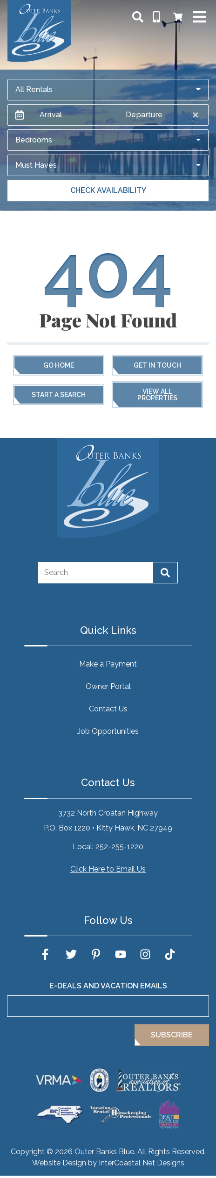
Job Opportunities (108, 731)
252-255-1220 (119, 846)
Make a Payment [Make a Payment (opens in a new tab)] (108, 664)
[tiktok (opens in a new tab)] (170, 954)
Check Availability (108, 190)
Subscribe (172, 1034)
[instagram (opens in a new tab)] (145, 954)
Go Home (58, 365)
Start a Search (59, 394)
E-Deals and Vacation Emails (108, 985)
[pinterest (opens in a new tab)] (96, 954)
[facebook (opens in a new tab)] (46, 954)
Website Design (59, 1162)
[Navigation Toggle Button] (199, 16)
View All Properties (157, 395)
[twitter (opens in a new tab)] (71, 954)
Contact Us (108, 708)
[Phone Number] (156, 16)
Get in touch (157, 365)
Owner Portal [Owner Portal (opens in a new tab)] (108, 686)
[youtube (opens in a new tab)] (120, 954)
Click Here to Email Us (108, 869)
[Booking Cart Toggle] (177, 16)
